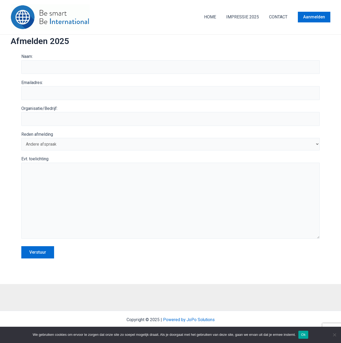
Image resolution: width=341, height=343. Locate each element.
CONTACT (279, 16)
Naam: (170, 64)
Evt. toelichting (170, 200)
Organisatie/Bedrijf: (170, 116)
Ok (303, 335)
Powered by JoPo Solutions (189, 319)
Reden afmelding (170, 141)
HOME (214, 16)
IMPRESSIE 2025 (245, 16)
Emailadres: (170, 90)
